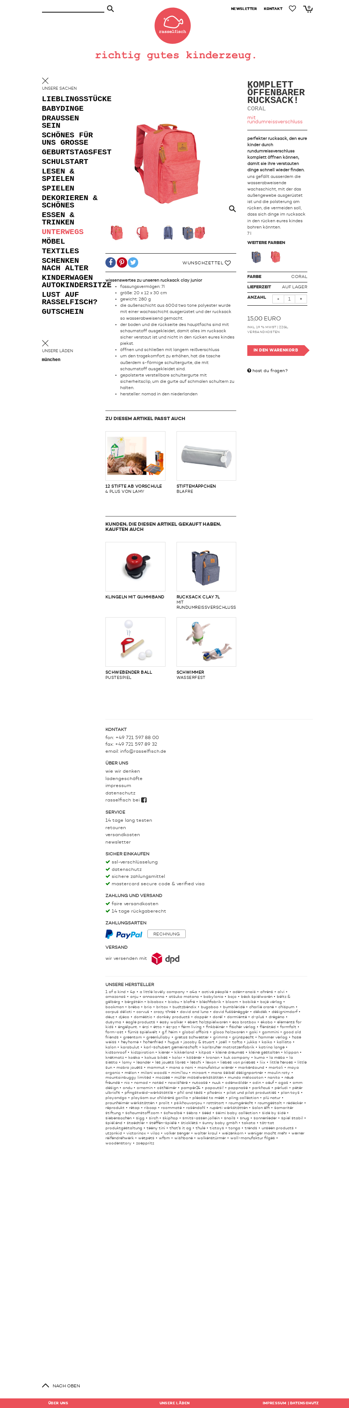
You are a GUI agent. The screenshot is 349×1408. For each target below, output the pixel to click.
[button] (110, 263)
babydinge (63, 109)
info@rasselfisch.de (143, 751)
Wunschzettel (206, 263)
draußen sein (60, 122)
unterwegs (63, 232)
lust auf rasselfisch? (70, 298)
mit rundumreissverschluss (207, 576)
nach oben (66, 1386)
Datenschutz (120, 793)
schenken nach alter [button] (65, 264)
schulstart (65, 162)
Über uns (58, 1403)
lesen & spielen (58, 175)
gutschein (63, 312)
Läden (175, 1403)
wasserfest (207, 648)
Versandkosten (263, 332)
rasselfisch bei (126, 800)
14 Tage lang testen (128, 820)
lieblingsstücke (71, 99)
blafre (207, 462)
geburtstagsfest (71, 153)
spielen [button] (58, 189)
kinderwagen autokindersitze (71, 281)
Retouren (115, 827)
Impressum (118, 785)
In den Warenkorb (276, 350)
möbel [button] (53, 242)
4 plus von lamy (135, 462)
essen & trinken (58, 219)
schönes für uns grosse (67, 139)
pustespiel (135, 648)
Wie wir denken (122, 771)
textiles (60, 251)
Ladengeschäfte (124, 778)
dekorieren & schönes (70, 202)
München (51, 360)
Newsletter (118, 842)
